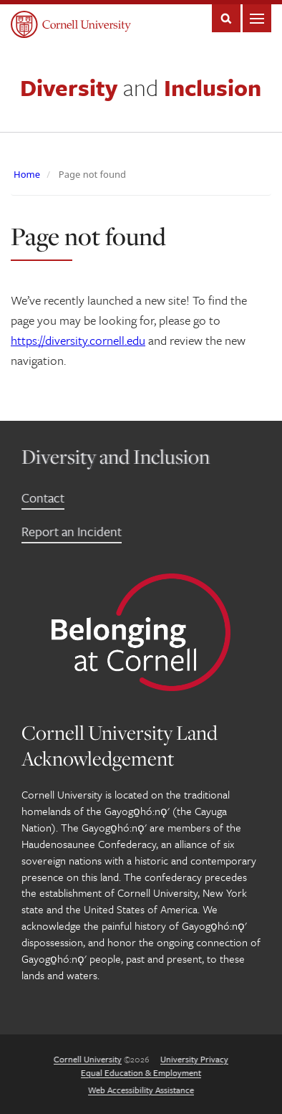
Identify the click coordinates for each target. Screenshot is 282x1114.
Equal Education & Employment (141, 1072)
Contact (42, 497)
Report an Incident (71, 531)
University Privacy (194, 1058)
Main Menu (257, 18)
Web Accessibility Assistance (141, 1089)
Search (226, 18)
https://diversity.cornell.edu (78, 340)
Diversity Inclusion (140, 87)
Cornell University (88, 1058)
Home (27, 174)
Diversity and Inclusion (115, 456)
